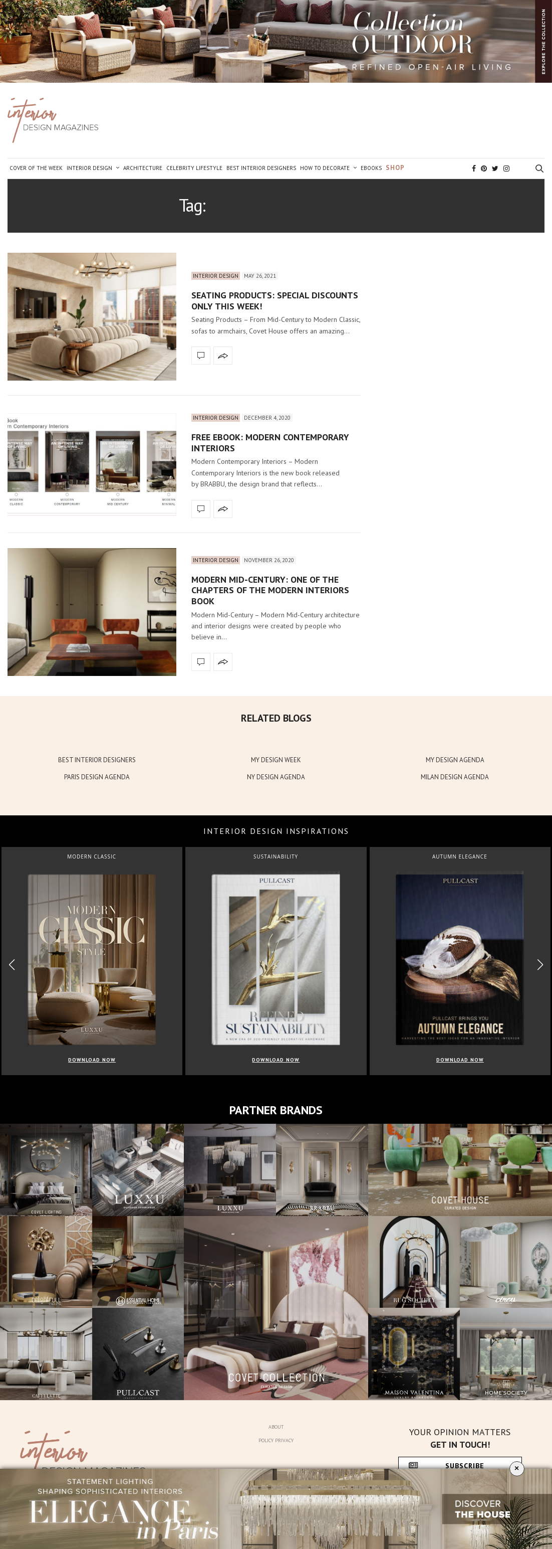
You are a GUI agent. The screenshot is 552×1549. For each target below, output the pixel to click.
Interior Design (89, 167)
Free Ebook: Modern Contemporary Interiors (270, 442)
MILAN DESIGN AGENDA (455, 777)
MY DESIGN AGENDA (455, 760)
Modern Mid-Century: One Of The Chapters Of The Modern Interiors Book (270, 590)
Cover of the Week (36, 167)
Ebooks (371, 167)
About (276, 1427)
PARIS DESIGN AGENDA (97, 777)
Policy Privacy (276, 1440)
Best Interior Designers (261, 167)
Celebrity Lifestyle (194, 167)
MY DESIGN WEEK (276, 760)
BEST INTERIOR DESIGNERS (97, 760)
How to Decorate (325, 167)
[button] (540, 965)
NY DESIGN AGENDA (276, 777)
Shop (395, 167)
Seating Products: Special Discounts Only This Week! (274, 300)
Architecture (142, 167)
